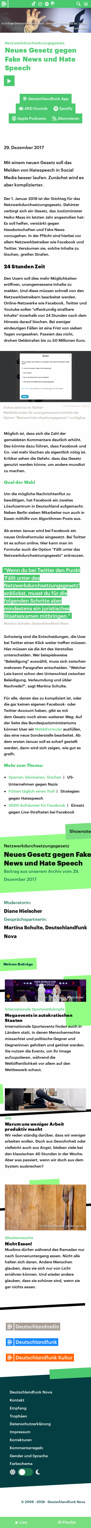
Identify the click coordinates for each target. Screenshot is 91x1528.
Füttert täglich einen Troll (31, 791)
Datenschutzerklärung (30, 1423)
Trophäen (18, 1416)
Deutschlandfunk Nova (31, 1392)
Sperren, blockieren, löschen (34, 777)
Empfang (18, 1408)
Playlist (69, 1522)
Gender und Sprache (29, 1455)
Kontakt (17, 1400)
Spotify (63, 108)
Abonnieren (65, 118)
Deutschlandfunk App (46, 98)
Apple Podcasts (29, 118)
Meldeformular (48, 729)
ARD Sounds (33, 108)
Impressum (20, 1431)
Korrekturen (21, 1439)
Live (23, 1522)
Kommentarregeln (26, 1447)
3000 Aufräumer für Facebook (36, 805)
